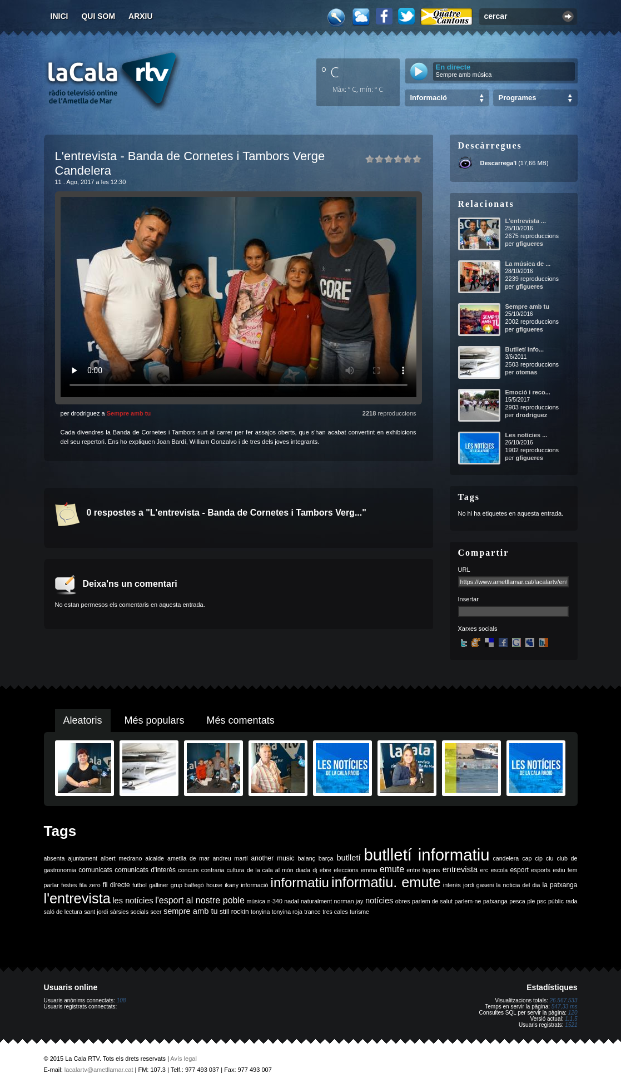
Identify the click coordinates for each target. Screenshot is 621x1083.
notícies (379, 900)
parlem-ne (468, 901)
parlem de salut (432, 901)
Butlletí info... (524, 349)
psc (542, 901)
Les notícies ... (526, 435)
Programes (517, 97)
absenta (54, 858)
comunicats (95, 870)
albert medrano (121, 858)
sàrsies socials (129, 911)
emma (369, 870)
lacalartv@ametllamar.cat (98, 1069)
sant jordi (96, 911)
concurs (188, 870)
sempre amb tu (190, 911)
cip (539, 858)
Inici (59, 16)
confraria (212, 870)
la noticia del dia (518, 885)
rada (571, 901)
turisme (359, 911)
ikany (232, 885)
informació (254, 885)
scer (155, 911)
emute (392, 869)
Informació (428, 97)
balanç (306, 858)
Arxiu (140, 16)
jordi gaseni (478, 885)
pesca (517, 901)
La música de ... (528, 263)
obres (402, 901)
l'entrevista (77, 898)
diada (303, 870)
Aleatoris (82, 720)
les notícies (132, 900)
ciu (550, 858)
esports (540, 870)
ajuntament (82, 858)
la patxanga (560, 885)
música (255, 901)
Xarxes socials (478, 628)
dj (314, 870)
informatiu (300, 882)
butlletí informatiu (427, 854)
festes (69, 885)
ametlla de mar (188, 858)
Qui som (98, 16)
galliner (158, 885)
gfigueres (529, 243)
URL (464, 569)
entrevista (460, 869)
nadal (291, 901)
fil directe (116, 885)
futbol (139, 885)
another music (273, 858)
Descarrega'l (498, 163)
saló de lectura (63, 911)
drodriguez (531, 415)
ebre (325, 870)
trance (312, 911)
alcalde (154, 858)
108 (121, 1000)
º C (330, 71)
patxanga (495, 901)
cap (526, 858)
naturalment (316, 901)
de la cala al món (270, 870)
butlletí (348, 857)
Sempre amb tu (129, 413)
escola (499, 870)
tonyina (260, 911)
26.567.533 (563, 1000)
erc (484, 870)
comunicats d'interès (145, 870)
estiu (559, 870)
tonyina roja (287, 911)
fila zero (90, 885)
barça (326, 858)
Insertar (468, 599)
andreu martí (230, 858)
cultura (236, 870)
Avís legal (183, 1058)
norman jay (349, 901)
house (214, 885)
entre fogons (423, 870)
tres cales (335, 911)
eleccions (346, 870)
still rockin (234, 912)
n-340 (274, 901)
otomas (526, 372)
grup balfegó (187, 885)
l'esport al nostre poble (200, 900)
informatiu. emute (386, 882)
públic (556, 901)
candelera (506, 858)
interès (452, 885)
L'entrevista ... (526, 220)
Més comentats (241, 720)
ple (531, 901)
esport (519, 870)
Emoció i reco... (527, 392)
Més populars (155, 720)
